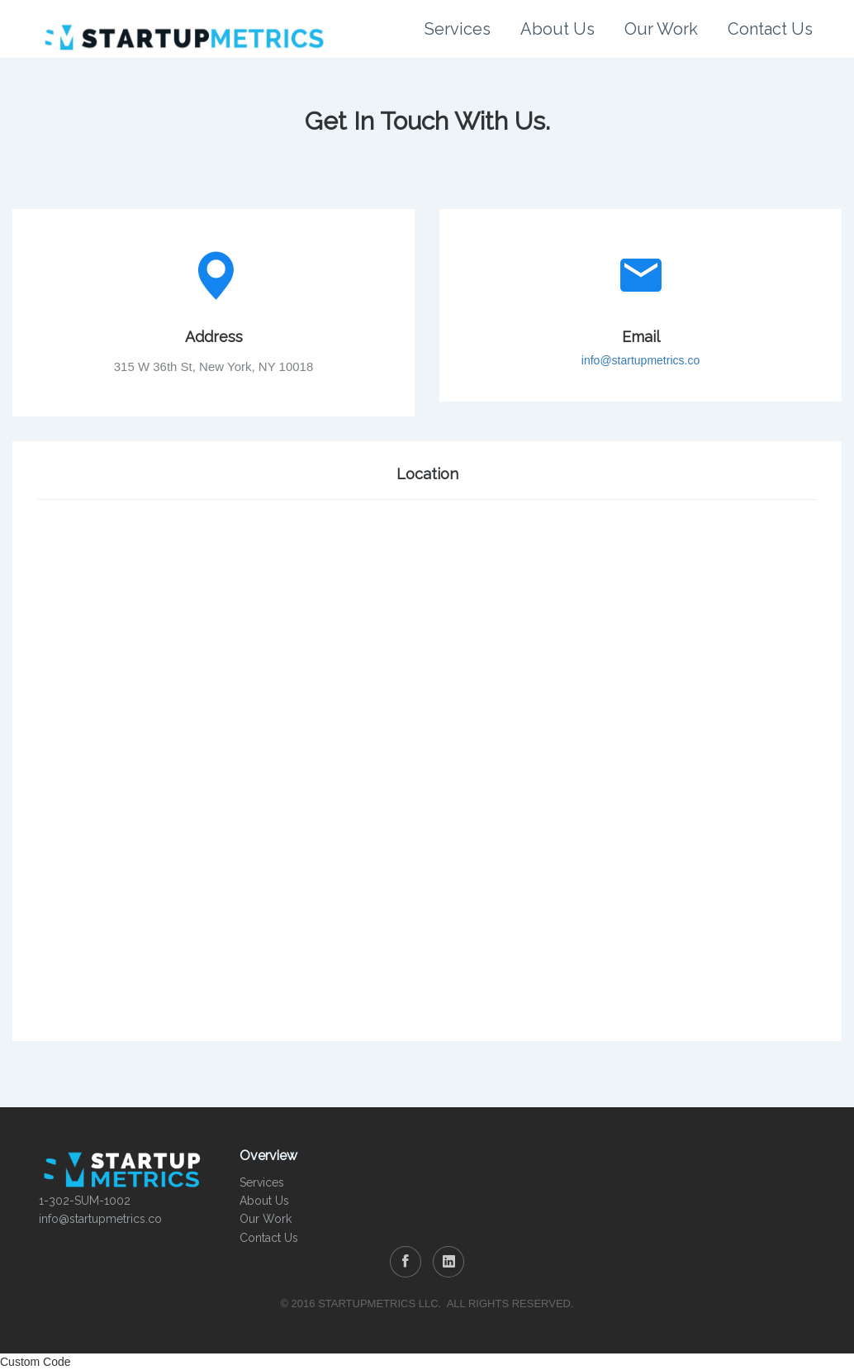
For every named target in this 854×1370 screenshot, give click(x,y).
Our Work (661, 29)
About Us (557, 29)
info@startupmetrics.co (640, 360)
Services (458, 29)
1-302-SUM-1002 (84, 1200)
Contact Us (770, 29)
